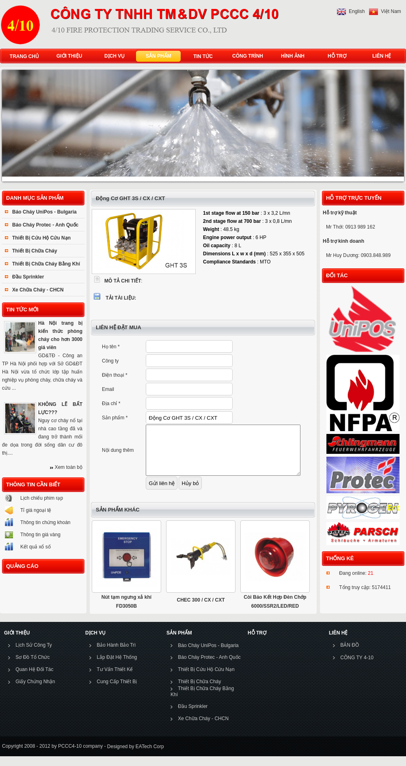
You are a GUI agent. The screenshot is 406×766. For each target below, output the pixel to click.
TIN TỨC (203, 56)
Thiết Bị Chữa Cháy (34, 251)
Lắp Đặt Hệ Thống (117, 667)
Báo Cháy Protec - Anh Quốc (45, 225)
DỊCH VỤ (112, 56)
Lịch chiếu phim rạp (41, 498)
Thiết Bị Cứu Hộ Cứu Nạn (41, 238)
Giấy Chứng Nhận (35, 691)
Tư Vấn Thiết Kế (115, 679)
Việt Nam (391, 11)
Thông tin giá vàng (40, 534)
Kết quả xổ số (35, 547)
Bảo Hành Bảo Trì (116, 655)
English (357, 11)
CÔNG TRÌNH (247, 56)
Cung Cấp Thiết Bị (117, 691)
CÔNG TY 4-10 (357, 667)
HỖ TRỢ (335, 56)
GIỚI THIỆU (67, 56)
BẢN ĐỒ (349, 655)
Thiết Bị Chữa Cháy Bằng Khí (46, 264)
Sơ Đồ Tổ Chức (32, 667)
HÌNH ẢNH (291, 56)
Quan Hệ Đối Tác (34, 679)
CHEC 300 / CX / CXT (201, 610)
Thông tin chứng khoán (45, 522)
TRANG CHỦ (24, 56)
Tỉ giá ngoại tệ (35, 510)
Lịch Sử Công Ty (33, 655)
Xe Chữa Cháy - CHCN (38, 290)
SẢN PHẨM (157, 56)
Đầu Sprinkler (28, 277)
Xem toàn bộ (68, 467)
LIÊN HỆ (379, 56)
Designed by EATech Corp (135, 756)
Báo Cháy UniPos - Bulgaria (44, 212)
